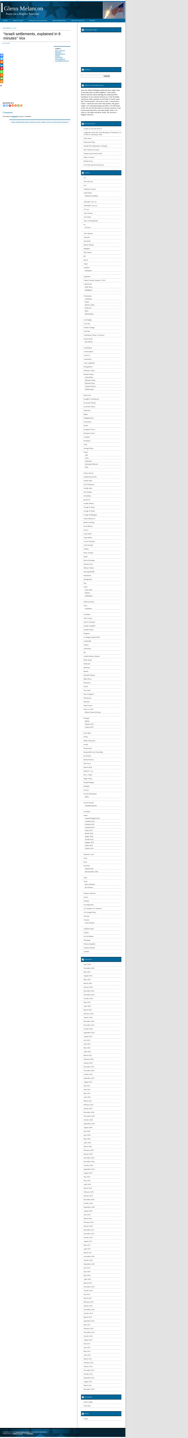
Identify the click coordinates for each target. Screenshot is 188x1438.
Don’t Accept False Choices (57, 122)
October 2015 (88, 1291)
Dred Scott (87, 395)
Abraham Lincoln (90, 189)
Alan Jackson (88, 213)
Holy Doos (88, 287)
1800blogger (18, 1433)
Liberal (86, 645)
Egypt (86, 414)
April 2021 (87, 1097)
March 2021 (88, 1101)
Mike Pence (88, 679)
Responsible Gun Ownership (93, 752)
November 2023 (89, 995)
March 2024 (88, 983)
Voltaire (86, 933)
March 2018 (88, 1218)
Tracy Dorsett (89, 923)
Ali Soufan (87, 217)
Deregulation (88, 367)
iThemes (30, 1433)
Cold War (87, 331)
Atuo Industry (88, 233)
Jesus (85, 606)
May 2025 (87, 972)
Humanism (87, 575)
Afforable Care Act (90, 202)
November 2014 (89, 1309)
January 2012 (88, 1366)
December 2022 (89, 1021)
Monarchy (87, 683)
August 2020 (88, 1127)
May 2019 (87, 1181)
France (86, 452)
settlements (60, 59)
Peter (86, 311)
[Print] (15, 105)
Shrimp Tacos (88, 161)
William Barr (89, 389)
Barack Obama (89, 245)
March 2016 (88, 1283)
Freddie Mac (88, 488)
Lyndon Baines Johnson (92, 656)
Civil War (87, 324)
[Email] (18, 105)
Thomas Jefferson (90, 893)
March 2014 (88, 1317)
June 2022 (87, 1044)
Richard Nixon (89, 760)
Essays (92, 20)
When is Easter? (89, 157)
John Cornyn (88, 618)
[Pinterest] (10, 105)
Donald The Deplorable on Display (95, 146)
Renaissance (88, 748)
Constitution (88, 348)
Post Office (87, 733)
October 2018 (88, 1203)
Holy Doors (88, 138)
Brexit (86, 260)
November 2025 (89, 968)
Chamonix (88, 461)
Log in (86, 1419)
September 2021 (89, 1078)
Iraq (85, 583)
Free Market (88, 492)
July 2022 (87, 1040)
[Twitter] (7, 105)
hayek (86, 556)
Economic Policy (89, 407)
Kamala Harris (88, 630)
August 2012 (88, 1340)
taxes (85, 862)
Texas (85, 881)
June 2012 (87, 1347)
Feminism (87, 441)
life (85, 652)
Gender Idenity (89, 503)
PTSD (86, 737)
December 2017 (89, 1230)
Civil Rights (88, 320)
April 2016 (87, 1279)
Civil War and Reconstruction (94, 165)
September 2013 (89, 1321)
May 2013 (87, 1325)
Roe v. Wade (88, 775)
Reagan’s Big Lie (77, 20)
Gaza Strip (88, 590)
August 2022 (88, 1036)
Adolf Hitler (88, 193)
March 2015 (88, 1298)
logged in (14, 116)
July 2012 (87, 1344)
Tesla (85, 878)
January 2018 (88, 1226)
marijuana (88, 270)
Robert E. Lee (88, 771)
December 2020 (89, 1112)
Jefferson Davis (89, 602)
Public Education (89, 741)
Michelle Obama (89, 675)
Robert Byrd (88, 767)
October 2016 (88, 1260)
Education (87, 410)
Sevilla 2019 (89, 839)
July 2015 (87, 1294)
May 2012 (87, 1351)
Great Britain (88, 526)
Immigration (60, 54)
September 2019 (89, 1169)
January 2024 (88, 987)
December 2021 (89, 1067)
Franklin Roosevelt (90, 477)
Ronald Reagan (89, 782)
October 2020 (88, 1120)
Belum (87, 721)
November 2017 (89, 1234)
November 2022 (89, 1025)
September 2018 (89, 1207)
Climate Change (89, 327)
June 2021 (87, 1089)
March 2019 (88, 1188)
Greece (86, 530)
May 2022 (87, 1048)
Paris (86, 467)
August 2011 (88, 1382)
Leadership (87, 641)
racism (86, 744)
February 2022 (88, 1059)
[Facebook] (4, 105)
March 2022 (88, 1055)
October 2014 (88, 1313)
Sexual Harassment (90, 794)
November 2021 (89, 1071)
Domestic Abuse (89, 370)
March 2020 (88, 1146)
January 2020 (88, 1154)
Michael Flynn (90, 383)
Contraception (88, 352)
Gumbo (86, 549)
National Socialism (91, 196)
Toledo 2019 (89, 848)
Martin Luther (89, 305)
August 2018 (88, 1211)
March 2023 (88, 1010)
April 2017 (87, 1249)
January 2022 (88, 1063)
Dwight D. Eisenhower (91, 399)
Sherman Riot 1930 (91, 872)
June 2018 (87, 1215)
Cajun (86, 264)
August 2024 (88, 976)
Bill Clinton (60, 50)
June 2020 (87, 1135)
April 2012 (87, 1355)
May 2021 (87, 1093)
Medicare (87, 668)
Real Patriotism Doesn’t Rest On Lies (26, 122)
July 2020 (87, 1131)
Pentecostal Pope (89, 142)
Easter (87, 302)
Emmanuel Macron (91, 464)
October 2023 (88, 998)
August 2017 (88, 1241)
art (84, 224)
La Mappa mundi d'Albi (92, 637)
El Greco (88, 227)
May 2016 (87, 1275)
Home (5, 20)
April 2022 (87, 1052)
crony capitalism (89, 363)
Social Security (89, 803)
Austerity (87, 237)
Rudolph (86, 786)
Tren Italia (87, 1406)
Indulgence (88, 290)
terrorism (87, 866)
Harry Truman (88, 553)
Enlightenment (89, 418)
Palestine (59, 57)
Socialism (87, 812)
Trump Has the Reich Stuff (93, 153)
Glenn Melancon (23, 8)
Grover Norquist (89, 541)
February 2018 (88, 1222)
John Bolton (89, 377)
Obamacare (87, 698)
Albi (86, 455)
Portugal (86, 718)
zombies (86, 951)
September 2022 (89, 1033)
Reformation (89, 314)
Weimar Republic (89, 944)
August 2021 (88, 1082)
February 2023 (88, 1014)
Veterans (86, 916)
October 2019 (88, 1165)
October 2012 (88, 1336)
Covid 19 (87, 355)
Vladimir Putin (89, 929)
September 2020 (89, 1124)
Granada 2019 (89, 827)
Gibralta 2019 (89, 824)
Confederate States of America (94, 335)
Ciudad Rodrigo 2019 (92, 818)
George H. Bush (89, 507)
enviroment (87, 422)
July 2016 (87, 1268)
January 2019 (88, 1196)
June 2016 (87, 1272)
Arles (87, 458)
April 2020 (87, 1143)
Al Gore (86, 209)
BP (85, 256)
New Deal (87, 690)
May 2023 (87, 1002)
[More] (21, 105)
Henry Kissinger (89, 560)
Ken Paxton (89, 887)
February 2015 (88, 1302)
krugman (87, 633)
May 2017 (87, 1245)
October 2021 (88, 1074)
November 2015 (89, 1287)
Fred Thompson (89, 484)
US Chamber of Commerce (93, 908)
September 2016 (89, 1264)
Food (85, 445)
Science (86, 790)
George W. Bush (89, 511)
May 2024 (87, 979)
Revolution (87, 756)
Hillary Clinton (89, 568)
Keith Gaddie (88, 1402)
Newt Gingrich (89, 694)
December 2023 (89, 991)
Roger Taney (88, 779)
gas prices (87, 500)
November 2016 (89, 1256)
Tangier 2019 (89, 842)
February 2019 (88, 1192)
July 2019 (87, 1177)
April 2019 (87, 1184)
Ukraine (86, 901)
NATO (86, 686)
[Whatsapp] (1, 71)
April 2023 (87, 1006)
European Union (89, 433)
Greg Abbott (88, 537)
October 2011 (88, 1374)
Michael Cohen (90, 380)
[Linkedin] (1, 65)
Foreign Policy (89, 448)
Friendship (87, 496)
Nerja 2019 (88, 830)
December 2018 (89, 1199)
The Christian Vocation (91, 150)
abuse (87, 797)
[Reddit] (12, 105)
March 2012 (88, 1359)
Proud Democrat (59, 20)
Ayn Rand (87, 241)
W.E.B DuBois (89, 936)
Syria (85, 858)
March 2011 (88, 1385)
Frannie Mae (88, 481)
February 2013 (88, 1328)
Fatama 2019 (89, 724)
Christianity (88, 296)
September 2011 (89, 1378)
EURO (86, 426)
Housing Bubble (89, 572)
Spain (85, 815)
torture (86, 897)
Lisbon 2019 (89, 727)
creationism (88, 359)
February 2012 (88, 1363)
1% (85, 178)
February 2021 (88, 1105)
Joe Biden (87, 614)
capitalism (87, 276)
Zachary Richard (89, 948)
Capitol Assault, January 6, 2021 (95, 280)
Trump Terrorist (90, 386)
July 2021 (87, 1086)
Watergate (87, 940)
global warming (89, 522)
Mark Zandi (88, 660)
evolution (87, 437)
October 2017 (88, 1237)
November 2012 (89, 1332)
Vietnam (86, 920)
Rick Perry (87, 763)
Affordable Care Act (90, 206)
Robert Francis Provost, (93, 712)
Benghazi (87, 249)
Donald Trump (88, 374)
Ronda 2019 (89, 833)
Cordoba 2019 (90, 821)
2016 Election (88, 181)
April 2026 (87, 964)
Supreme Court (89, 854)
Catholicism (88, 284)
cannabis (86, 268)
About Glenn (18, 20)
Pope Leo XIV (88, 709)
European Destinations (38, 20)
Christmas (88, 299)
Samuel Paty (89, 869)
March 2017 (88, 1253)
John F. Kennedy (89, 622)
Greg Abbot (88, 534)
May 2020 (87, 1139)
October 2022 (88, 1029)
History (58, 52)
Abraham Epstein (91, 806)
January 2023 (88, 1017)
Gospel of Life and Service (93, 129)
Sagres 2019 (89, 836)
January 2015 (88, 1306)
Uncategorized (88, 905)
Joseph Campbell (89, 626)
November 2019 (89, 1162)
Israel (57, 55)
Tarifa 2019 (89, 845)
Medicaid (87, 664)
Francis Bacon (88, 473)
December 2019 (89, 1158)
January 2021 (88, 1108)
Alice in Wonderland (91, 221)
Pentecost (88, 308)
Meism (86, 671)
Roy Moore (89, 342)
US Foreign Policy (62, 61)
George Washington (90, 515)
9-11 (85, 185)
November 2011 (89, 1370)
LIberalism (87, 649)
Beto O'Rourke (90, 884)
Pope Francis (88, 705)
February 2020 (88, 1150)
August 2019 (88, 1173)
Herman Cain (88, 564)
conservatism (88, 339)
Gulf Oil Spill (88, 545)
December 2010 (89, 1389)
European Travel (89, 429)
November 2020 (89, 1116)
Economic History (90, 403)
